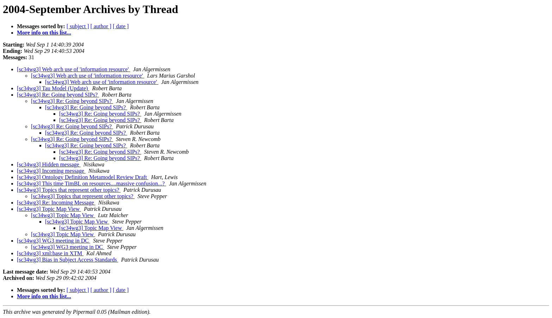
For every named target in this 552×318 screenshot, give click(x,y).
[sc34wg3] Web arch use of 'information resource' (73, 69)
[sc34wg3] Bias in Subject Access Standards (67, 260)
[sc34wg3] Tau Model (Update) (53, 88)
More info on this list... (44, 33)
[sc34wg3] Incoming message (51, 171)
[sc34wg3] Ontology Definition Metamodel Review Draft (82, 177)
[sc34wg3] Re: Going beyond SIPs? (58, 95)
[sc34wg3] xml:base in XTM (50, 253)
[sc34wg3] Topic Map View (49, 209)
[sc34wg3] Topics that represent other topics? (69, 190)
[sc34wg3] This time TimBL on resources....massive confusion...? (91, 183)
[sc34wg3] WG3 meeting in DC (53, 241)
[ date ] (120, 26)
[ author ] (101, 26)
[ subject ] (78, 26)
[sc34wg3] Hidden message (49, 164)
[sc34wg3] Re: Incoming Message (56, 203)
